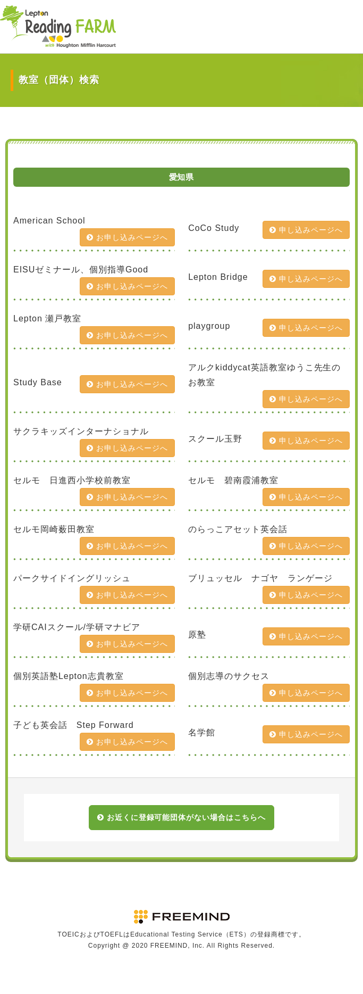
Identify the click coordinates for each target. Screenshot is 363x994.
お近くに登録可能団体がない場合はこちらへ (181, 817)
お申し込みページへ (127, 237)
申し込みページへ (306, 230)
